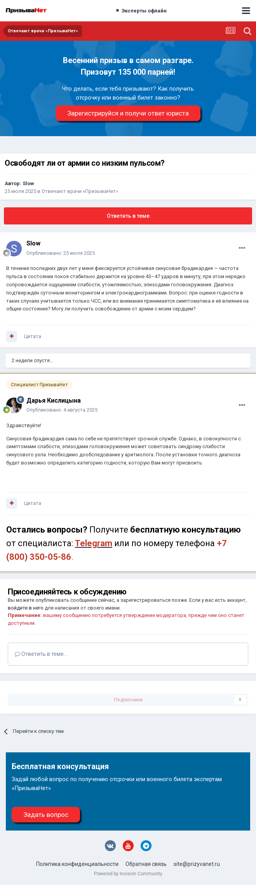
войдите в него (26, 608)
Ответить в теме (128, 216)
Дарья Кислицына (53, 400)
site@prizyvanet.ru (197, 864)
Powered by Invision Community (128, 873)
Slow (28, 183)
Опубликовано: (60, 253)
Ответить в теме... (41, 654)
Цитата (32, 336)
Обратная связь (146, 864)
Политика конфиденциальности (77, 864)
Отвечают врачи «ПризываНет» (80, 191)
